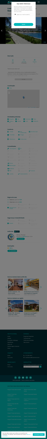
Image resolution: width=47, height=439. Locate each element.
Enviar (23, 24)
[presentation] (23, 19)
